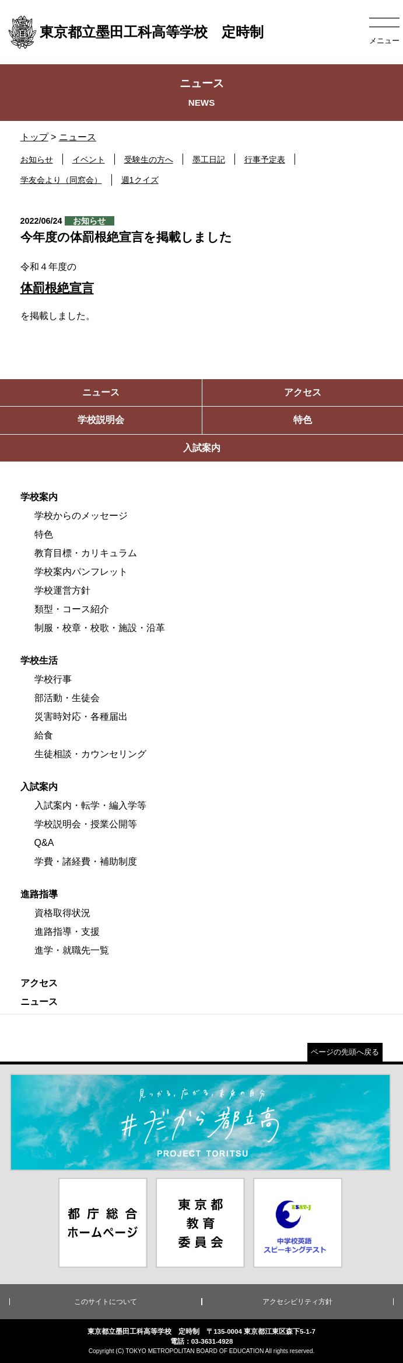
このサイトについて (105, 1302)
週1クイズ (140, 180)
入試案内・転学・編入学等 (90, 805)
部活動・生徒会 (67, 698)
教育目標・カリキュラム (85, 553)
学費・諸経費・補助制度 (85, 861)
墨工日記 (208, 159)
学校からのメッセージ (81, 516)
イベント (88, 159)
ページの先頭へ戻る (345, 1052)
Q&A (44, 843)
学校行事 (53, 679)
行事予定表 (264, 159)
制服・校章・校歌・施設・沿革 (99, 628)
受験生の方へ (148, 159)
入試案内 (39, 787)
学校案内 (39, 497)
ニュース (77, 137)
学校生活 (39, 660)
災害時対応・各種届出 (81, 717)
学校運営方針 (62, 590)
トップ (34, 137)
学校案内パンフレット (81, 572)
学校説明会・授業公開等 (85, 824)
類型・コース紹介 (71, 609)
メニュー (384, 40)
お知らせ (36, 159)
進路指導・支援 (67, 932)
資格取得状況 (62, 913)
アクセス (39, 983)
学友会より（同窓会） (61, 180)
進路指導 (39, 894)
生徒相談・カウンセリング (90, 754)
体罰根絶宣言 (57, 287)
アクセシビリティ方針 (297, 1302)
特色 (43, 534)
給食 (43, 735)
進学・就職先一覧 (71, 950)
